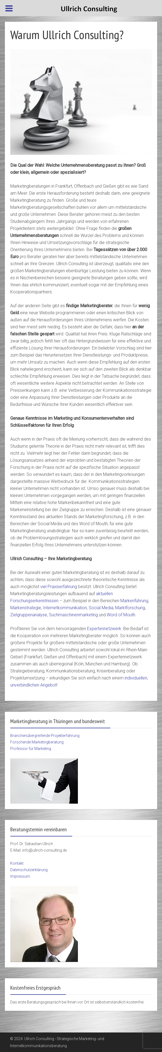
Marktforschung (130, 607)
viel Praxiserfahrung (58, 586)
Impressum (20, 876)
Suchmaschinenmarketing (74, 614)
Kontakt (17, 863)
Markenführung (134, 600)
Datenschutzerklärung (29, 870)
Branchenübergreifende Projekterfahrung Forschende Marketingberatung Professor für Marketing (45, 742)
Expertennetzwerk (104, 628)
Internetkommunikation (65, 607)
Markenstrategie (25, 607)
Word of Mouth (121, 614)
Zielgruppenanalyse (28, 614)
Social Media (101, 607)
